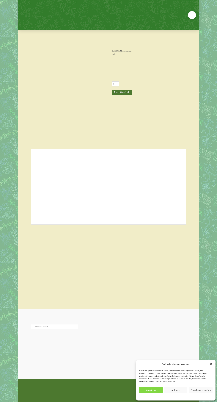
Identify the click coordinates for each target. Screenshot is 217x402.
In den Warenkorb (121, 92)
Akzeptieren (150, 390)
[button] (210, 364)
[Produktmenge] (115, 83)
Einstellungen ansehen (200, 390)
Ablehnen (175, 390)
